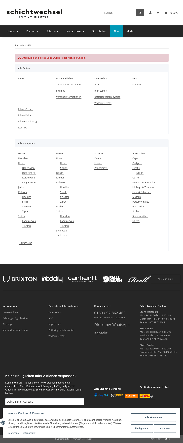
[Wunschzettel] (158, 13)
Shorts (63, 167)
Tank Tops (62, 235)
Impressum (100, 90)
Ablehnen (165, 428)
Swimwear (62, 230)
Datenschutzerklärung (37, 386)
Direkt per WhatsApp (112, 324)
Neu (116, 31)
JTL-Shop (166, 438)
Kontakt (22, 127)
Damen (98, 158)
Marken (131, 31)
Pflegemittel (101, 167)
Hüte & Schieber (141, 192)
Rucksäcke (138, 206)
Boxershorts (29, 172)
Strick (25, 201)
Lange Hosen (29, 182)
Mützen (136, 196)
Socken (136, 211)
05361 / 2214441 (158, 322)
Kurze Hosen (29, 177)
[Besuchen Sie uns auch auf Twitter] (151, 397)
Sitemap (60, 90)
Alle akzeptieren (153, 417)
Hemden (23, 158)
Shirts (21, 216)
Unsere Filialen (64, 78)
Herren (98, 163)
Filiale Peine (25, 115)
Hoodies (26, 196)
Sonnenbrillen (140, 216)
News (21, 78)
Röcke (59, 206)
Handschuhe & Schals (144, 182)
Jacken (21, 187)
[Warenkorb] (171, 12)
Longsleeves (29, 220)
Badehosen (28, 167)
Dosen (139, 172)
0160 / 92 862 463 (110, 312)
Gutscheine (26, 242)
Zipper (26, 211)
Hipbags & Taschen (143, 187)
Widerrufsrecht (102, 103)
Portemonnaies (140, 201)
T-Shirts (26, 225)
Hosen (21, 163)
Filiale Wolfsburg (27, 121)
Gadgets (137, 163)
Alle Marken (166, 278)
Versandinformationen (68, 96)
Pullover (22, 192)
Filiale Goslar (25, 109)
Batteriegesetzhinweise (107, 96)
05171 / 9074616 (158, 338)
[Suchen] (119, 12)
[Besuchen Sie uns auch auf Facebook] (143, 397)
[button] (150, 13)
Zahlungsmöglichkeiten (69, 84)
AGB (96, 84)
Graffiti (136, 167)
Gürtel (135, 177)
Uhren (135, 220)
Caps (135, 158)
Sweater (26, 206)
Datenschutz (101, 78)
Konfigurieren (142, 428)
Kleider (60, 177)
